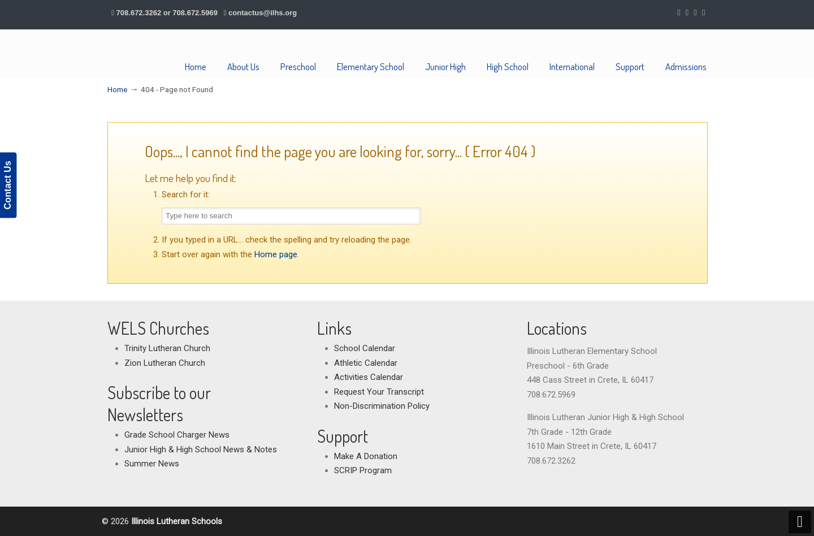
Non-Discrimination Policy (382, 406)
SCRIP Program (363, 470)
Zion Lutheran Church (164, 363)
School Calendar (364, 348)
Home (117, 89)
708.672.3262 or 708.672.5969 (167, 12)
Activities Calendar (368, 377)
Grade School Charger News (177, 435)
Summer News (151, 464)
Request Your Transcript (379, 392)
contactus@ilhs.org (262, 12)
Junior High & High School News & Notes (200, 449)
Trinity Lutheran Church (167, 348)
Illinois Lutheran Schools (162, 53)
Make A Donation (365, 456)
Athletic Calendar (365, 363)
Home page (275, 254)
